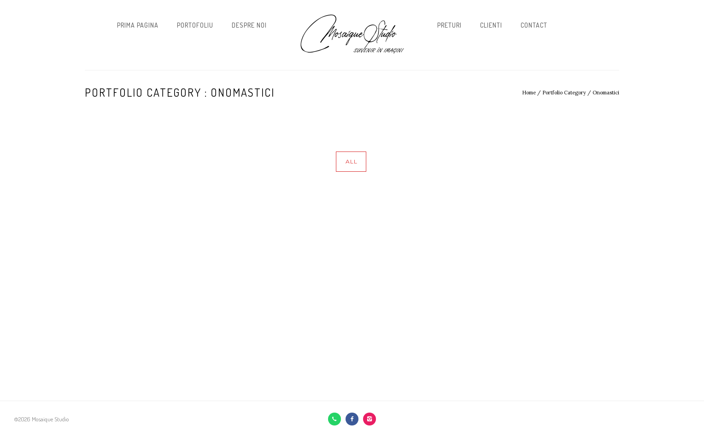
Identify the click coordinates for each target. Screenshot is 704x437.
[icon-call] (337, 419)
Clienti (491, 25)
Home (529, 92)
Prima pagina (137, 25)
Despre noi (249, 25)
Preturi (449, 25)
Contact (534, 25)
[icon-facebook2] (354, 419)
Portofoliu (195, 25)
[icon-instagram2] (369, 419)
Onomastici (606, 92)
